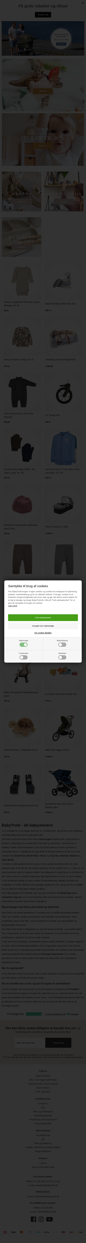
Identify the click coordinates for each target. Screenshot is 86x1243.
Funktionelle (23, 656)
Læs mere (12, 606)
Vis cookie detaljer (43, 633)
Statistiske (62, 656)
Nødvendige (23, 643)
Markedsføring (62, 643)
